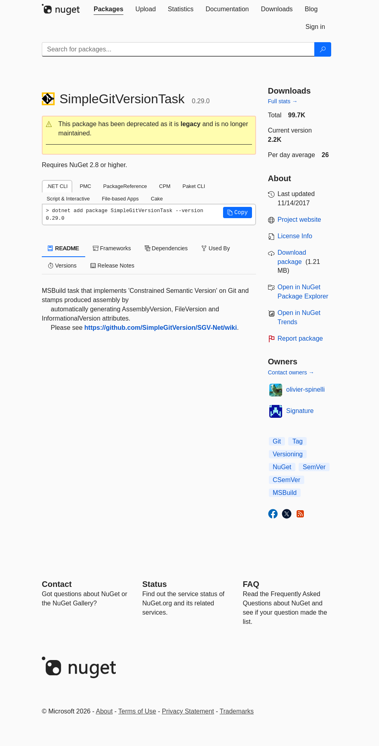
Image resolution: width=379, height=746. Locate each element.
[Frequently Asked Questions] (251, 584)
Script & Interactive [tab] (68, 199)
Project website (300, 219)
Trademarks (237, 711)
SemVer (314, 467)
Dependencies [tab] (166, 248)
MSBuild (285, 492)
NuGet (282, 467)
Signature (300, 410)
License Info (295, 236)
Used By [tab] (215, 248)
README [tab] (63, 248)
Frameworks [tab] (112, 248)
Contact (57, 584)
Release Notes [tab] (112, 266)
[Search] (322, 49)
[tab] (108, 9)
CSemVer (286, 479)
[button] (149, 129)
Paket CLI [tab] (193, 186)
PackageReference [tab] (125, 186)
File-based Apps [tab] (120, 199)
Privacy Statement (188, 711)
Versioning (288, 454)
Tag (297, 441)
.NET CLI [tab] (57, 186)
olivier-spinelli (305, 389)
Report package (300, 338)
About (104, 711)
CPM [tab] (164, 186)
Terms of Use (137, 711)
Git (277, 441)
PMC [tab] (85, 186)
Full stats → (283, 101)
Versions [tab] (62, 266)
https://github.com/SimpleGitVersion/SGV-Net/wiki (160, 327)
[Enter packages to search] (178, 49)
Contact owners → (291, 372)
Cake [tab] (157, 199)
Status (154, 584)
